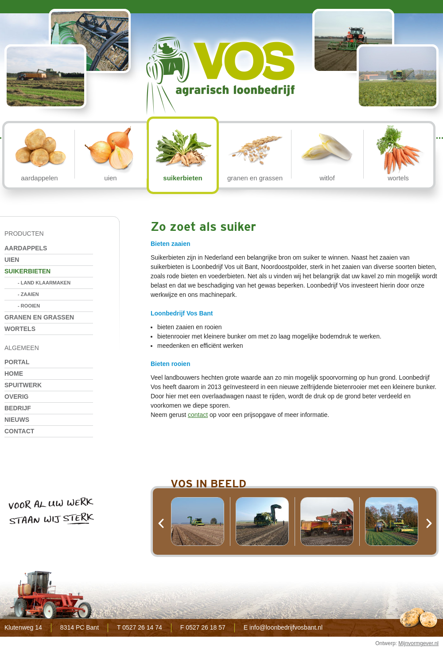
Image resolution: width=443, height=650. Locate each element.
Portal (17, 362)
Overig (16, 396)
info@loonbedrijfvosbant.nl (286, 627)
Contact (19, 431)
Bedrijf (17, 408)
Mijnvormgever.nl (418, 643)
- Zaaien (28, 294)
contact (198, 414)
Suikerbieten (27, 271)
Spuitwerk (23, 385)
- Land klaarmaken (44, 282)
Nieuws (16, 419)
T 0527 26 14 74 (139, 627)
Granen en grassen (39, 317)
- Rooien (29, 305)
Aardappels (25, 248)
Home (13, 373)
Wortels (19, 328)
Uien (11, 259)
